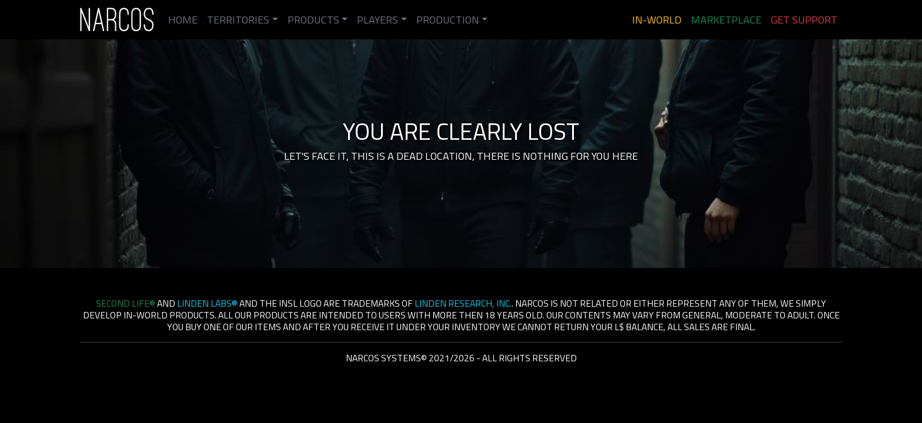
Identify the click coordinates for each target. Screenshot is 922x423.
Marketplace (726, 20)
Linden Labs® (207, 303)
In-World (657, 20)
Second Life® (125, 303)
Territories (238, 20)
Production (447, 20)
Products (313, 20)
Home (183, 20)
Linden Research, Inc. (463, 303)
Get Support (804, 20)
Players (377, 20)
